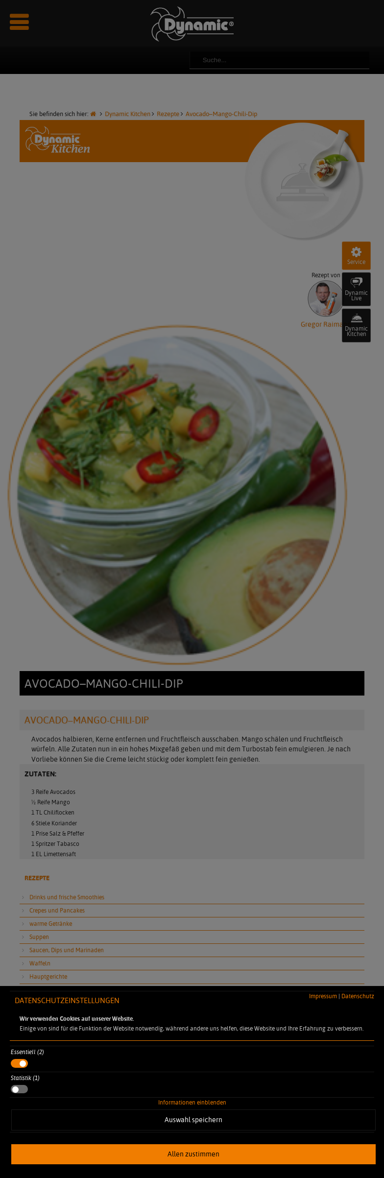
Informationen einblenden (192, 1102)
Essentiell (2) (27, 1052)
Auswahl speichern (193, 1119)
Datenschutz (357, 996)
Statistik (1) (25, 1078)
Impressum (323, 996)
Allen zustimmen (193, 1154)
